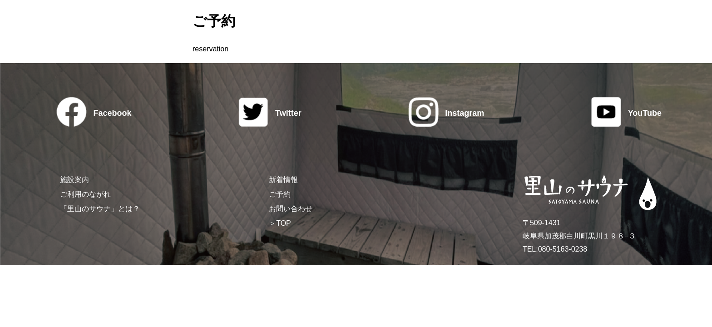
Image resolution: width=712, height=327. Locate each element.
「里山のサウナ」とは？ (100, 209)
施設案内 (74, 179)
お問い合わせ (290, 209)
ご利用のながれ (85, 194)
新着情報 (283, 179)
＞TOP (280, 223)
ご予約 (280, 194)
